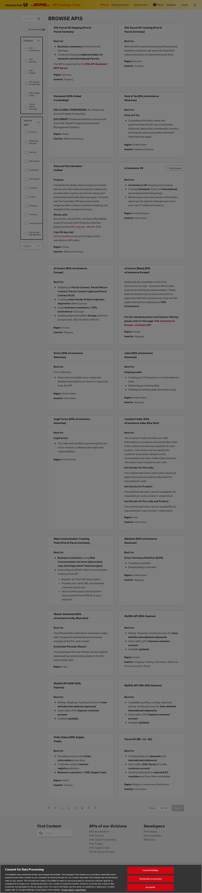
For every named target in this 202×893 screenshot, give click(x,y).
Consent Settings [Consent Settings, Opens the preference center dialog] (150, 870)
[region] (101, 878)
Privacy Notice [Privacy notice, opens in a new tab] (67, 889)
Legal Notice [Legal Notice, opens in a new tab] (80, 889)
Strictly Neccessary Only (150, 878)
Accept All (150, 887)
